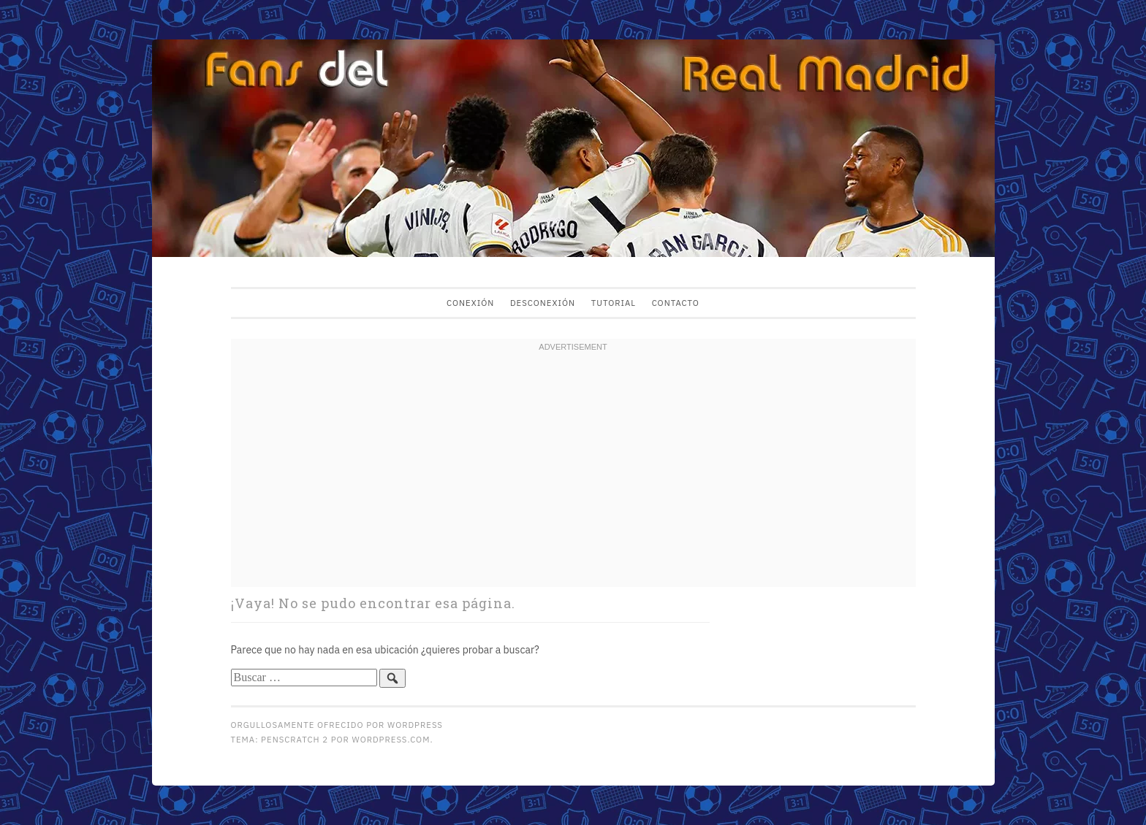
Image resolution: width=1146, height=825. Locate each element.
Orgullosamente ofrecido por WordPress (337, 724)
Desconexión (542, 302)
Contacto (675, 302)
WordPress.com (391, 739)
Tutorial (613, 302)
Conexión (470, 302)
